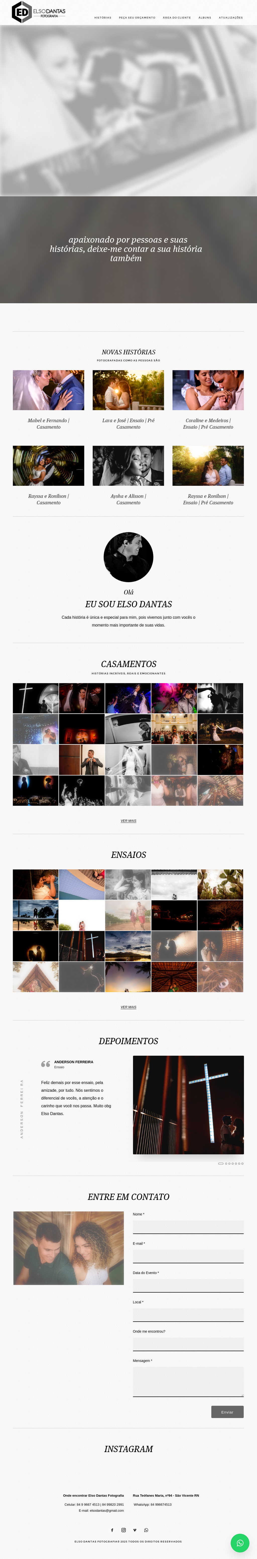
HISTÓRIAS (102, 17)
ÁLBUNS (205, 17)
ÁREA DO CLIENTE (177, 17)
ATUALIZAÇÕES (231, 17)
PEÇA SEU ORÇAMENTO (137, 17)
